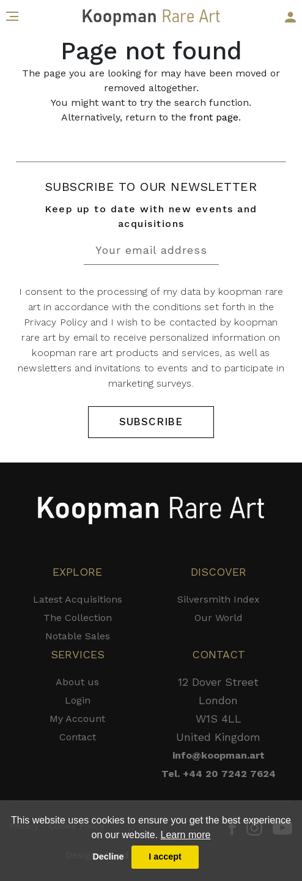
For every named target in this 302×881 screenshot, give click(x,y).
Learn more (186, 835)
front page (214, 117)
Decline (107, 856)
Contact (77, 737)
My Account (77, 718)
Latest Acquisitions (77, 599)
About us (77, 682)
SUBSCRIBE (151, 421)
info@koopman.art (218, 755)
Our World (218, 617)
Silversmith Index (218, 599)
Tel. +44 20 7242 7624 (218, 773)
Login (77, 700)
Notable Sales (77, 636)
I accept (165, 856)
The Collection (77, 617)
